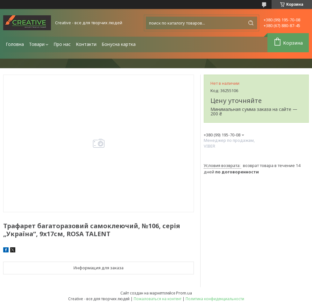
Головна (15, 44)
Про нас (62, 44)
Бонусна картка (119, 44)
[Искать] (251, 23)
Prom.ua (184, 293)
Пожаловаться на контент (157, 298)
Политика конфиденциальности (215, 298)
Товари (37, 44)
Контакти (86, 44)
